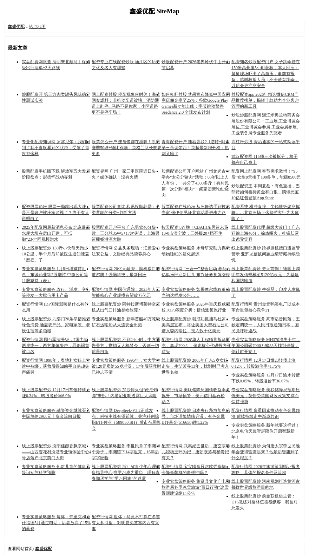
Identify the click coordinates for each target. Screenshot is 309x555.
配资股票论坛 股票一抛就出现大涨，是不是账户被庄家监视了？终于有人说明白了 (56, 212)
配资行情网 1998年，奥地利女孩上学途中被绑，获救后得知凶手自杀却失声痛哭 (56, 366)
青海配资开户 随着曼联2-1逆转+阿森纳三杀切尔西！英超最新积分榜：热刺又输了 (196, 147)
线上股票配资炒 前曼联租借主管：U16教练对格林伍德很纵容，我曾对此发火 (264, 502)
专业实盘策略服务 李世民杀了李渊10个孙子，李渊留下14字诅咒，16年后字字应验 (126, 451)
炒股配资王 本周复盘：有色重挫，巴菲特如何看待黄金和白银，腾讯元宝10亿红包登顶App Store (265, 191)
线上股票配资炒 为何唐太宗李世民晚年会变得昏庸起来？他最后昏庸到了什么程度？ (265, 451)
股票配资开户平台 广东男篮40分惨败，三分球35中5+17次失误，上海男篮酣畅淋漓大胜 (125, 233)
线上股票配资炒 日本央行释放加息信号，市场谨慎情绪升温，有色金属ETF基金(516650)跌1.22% (196, 416)
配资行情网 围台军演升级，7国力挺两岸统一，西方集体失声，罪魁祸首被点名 (55, 345)
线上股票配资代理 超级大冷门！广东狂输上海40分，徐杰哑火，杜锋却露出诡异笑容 (265, 233)
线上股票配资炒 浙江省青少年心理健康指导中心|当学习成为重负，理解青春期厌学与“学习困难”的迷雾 (126, 472)
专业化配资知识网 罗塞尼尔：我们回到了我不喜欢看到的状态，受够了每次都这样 (56, 147)
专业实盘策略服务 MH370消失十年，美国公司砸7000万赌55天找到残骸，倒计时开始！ (265, 345)
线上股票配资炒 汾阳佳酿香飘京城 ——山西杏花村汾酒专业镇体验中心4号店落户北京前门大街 (56, 451)
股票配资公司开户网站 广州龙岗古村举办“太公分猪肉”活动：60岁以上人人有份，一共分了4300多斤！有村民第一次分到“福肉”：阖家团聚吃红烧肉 (196, 183)
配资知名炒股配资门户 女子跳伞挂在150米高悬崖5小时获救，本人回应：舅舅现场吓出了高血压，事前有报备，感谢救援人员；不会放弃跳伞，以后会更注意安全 (265, 73)
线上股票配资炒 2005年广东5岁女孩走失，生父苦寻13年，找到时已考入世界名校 (195, 366)
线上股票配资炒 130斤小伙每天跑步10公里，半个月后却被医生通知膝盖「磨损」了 (55, 254)
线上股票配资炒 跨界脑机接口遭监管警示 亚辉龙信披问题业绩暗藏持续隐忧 (265, 254)
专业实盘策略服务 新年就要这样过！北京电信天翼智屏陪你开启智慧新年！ (265, 431)
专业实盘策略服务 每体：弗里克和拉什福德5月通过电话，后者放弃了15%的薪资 (56, 522)
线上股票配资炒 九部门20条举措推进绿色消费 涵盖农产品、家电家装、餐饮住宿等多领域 (56, 324)
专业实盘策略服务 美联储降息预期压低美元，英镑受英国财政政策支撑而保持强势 (265, 395)
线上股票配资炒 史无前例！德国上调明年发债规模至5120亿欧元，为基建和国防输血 (265, 274)
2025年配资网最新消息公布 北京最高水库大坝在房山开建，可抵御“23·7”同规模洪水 (56, 233)
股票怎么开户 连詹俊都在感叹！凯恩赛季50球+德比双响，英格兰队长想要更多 (127, 147)
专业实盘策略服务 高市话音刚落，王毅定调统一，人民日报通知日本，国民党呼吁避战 (265, 324)
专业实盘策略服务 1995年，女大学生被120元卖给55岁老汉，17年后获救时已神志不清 (126, 366)
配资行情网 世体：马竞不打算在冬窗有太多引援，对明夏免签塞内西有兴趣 (126, 522)
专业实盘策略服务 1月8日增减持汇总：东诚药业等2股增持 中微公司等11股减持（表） (55, 274)
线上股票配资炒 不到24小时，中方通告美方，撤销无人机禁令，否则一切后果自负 (126, 345)
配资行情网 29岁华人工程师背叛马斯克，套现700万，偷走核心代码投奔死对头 (196, 345)
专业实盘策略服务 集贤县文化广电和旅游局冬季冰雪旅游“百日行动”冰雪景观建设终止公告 (196, 487)
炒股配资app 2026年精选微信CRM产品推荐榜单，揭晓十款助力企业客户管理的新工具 (265, 100)
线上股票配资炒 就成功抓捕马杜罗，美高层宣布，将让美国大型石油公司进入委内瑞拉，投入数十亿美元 (196, 324)
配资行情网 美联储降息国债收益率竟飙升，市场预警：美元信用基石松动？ (196, 395)
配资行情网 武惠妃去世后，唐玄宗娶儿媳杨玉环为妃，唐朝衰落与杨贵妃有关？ (196, 451)
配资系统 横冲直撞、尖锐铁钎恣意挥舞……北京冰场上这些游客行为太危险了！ (265, 212)
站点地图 (37, 26)
